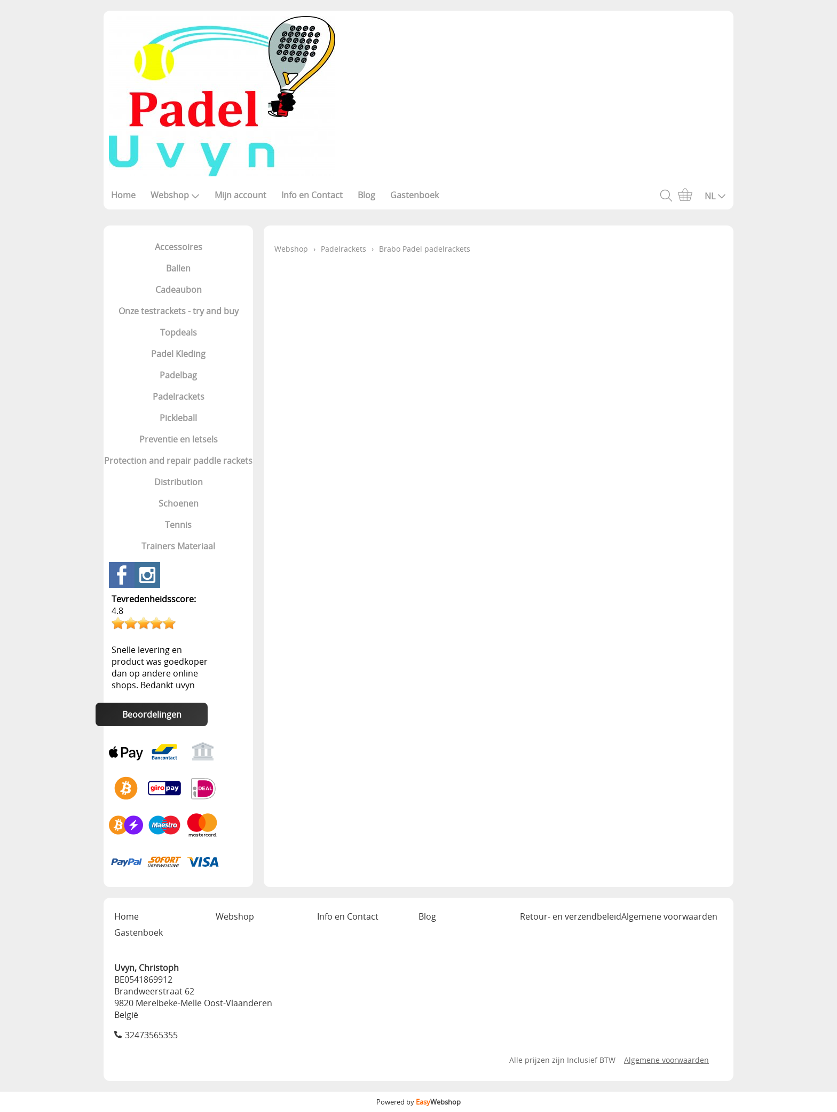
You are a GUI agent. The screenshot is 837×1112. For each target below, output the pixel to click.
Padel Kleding (178, 354)
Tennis (178, 525)
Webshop (175, 195)
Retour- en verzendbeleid (570, 916)
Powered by (418, 1102)
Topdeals (178, 332)
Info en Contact (312, 195)
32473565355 (151, 1035)
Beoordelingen (151, 714)
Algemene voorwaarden (669, 916)
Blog (366, 195)
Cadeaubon (178, 290)
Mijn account (240, 195)
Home (123, 195)
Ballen (178, 268)
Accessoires (178, 247)
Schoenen (179, 503)
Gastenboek (414, 195)
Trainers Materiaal (178, 546)
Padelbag (178, 375)
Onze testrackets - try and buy (179, 311)
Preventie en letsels (178, 439)
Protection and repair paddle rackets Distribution (178, 471)
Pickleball (178, 418)
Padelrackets (178, 396)
